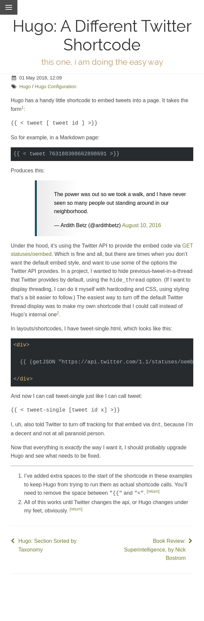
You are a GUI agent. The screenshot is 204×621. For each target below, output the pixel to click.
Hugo (24, 86)
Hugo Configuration (55, 86)
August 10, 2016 (141, 224)
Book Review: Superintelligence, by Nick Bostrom (155, 546)
